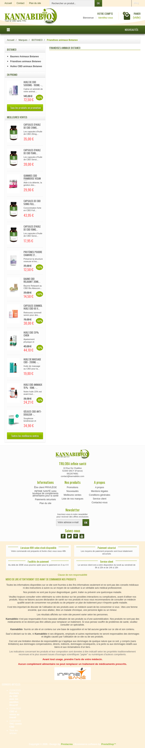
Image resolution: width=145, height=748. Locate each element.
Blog (136, 3)
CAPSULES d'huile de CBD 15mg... (32, 151)
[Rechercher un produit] (72, 3)
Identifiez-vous (105, 18)
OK (98, 3)
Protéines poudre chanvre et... (33, 253)
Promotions (72, 487)
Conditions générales (99, 495)
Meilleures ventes (72, 495)
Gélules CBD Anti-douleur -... (33, 413)
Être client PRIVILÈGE (45, 487)
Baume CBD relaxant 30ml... (32, 280)
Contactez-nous (99, 502)
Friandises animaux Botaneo (25, 61)
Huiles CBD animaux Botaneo (26, 66)
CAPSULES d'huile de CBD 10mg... (32, 228)
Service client (99, 498)
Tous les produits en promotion (25, 108)
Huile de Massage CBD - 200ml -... (32, 360)
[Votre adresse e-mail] (69, 522)
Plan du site (45, 503)
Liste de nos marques (72, 498)
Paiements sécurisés (45, 499)
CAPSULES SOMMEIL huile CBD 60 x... (33, 307)
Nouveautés (131, 30)
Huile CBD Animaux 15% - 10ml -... (33, 386)
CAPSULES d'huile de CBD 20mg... (32, 126)
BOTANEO (11, 49)
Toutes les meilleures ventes (25, 436)
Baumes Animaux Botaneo (24, 56)
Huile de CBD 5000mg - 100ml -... (33, 83)
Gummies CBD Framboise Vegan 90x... (32, 178)
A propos (99, 487)
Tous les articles (13, 732)
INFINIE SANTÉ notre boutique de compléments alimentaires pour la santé (45, 493)
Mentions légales (99, 491)
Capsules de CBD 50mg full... (32, 202)
